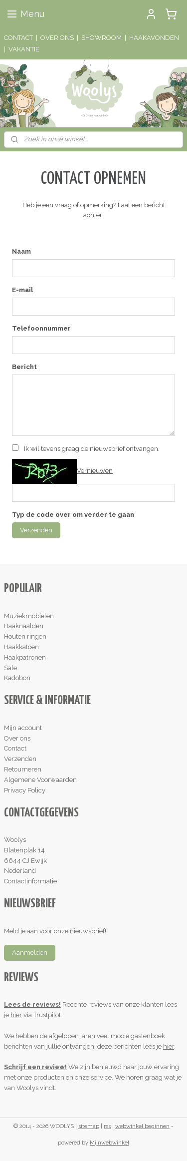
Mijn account (23, 728)
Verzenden (36, 530)
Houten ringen (25, 636)
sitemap (88, 1126)
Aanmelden (29, 952)
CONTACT (18, 37)
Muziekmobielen (29, 616)
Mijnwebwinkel (109, 1143)
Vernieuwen (95, 470)
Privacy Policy (24, 790)
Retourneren (22, 769)
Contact (15, 748)
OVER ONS (57, 37)
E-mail (22, 290)
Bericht (24, 367)
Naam (21, 251)
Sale (10, 668)
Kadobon (17, 678)
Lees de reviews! (32, 1004)
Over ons (17, 738)
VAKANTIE (23, 49)
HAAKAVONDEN (154, 37)
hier (16, 1015)
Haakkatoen (21, 647)
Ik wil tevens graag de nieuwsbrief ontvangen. (92, 448)
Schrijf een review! (35, 1067)
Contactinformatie (30, 881)
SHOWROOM (101, 37)
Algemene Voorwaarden (40, 779)
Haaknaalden (23, 626)
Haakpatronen (25, 657)
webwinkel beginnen (142, 1126)
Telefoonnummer (41, 328)
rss (107, 1126)
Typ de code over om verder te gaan (73, 514)
